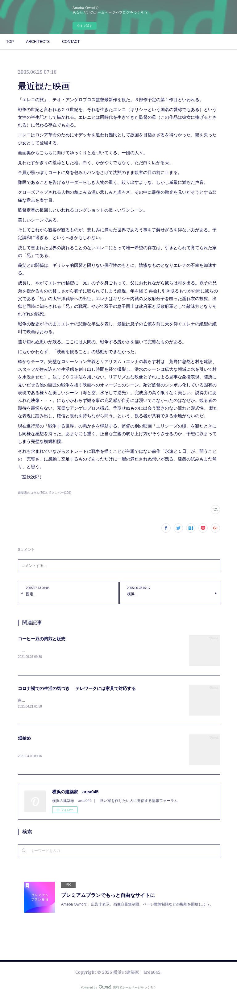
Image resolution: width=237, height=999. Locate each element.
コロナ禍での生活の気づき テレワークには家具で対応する (77, 689)
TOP (10, 41)
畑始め (24, 739)
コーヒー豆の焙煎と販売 (41, 638)
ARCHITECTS (38, 41)
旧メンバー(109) (59, 492)
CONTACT (71, 41)
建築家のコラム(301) (32, 492)
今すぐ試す (84, 25)
